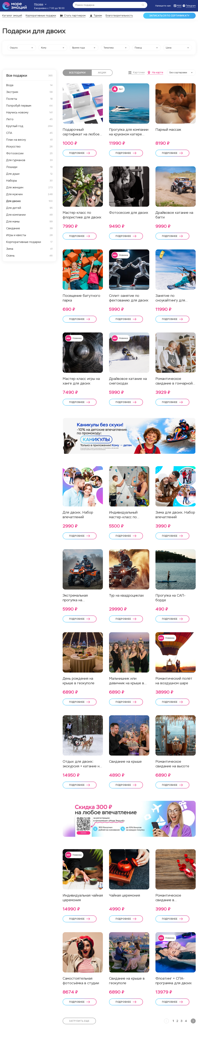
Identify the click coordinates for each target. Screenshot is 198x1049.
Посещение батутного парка (81, 298)
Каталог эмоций (12, 15)
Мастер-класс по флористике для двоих (82, 215)
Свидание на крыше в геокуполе (127, 980)
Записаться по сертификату (169, 15)
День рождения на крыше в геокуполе (78, 680)
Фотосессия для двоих (128, 212)
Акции (102, 72)
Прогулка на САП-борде (170, 597)
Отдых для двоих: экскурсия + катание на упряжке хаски (82, 764)
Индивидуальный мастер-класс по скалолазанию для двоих (124, 514)
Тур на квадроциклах (126, 595)
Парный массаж (168, 129)
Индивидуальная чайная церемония (83, 897)
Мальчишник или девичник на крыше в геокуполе (126, 681)
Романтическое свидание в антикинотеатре (169, 897)
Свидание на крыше (125, 761)
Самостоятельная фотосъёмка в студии (81, 980)
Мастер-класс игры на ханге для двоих (81, 381)
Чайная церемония (124, 895)
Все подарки (77, 72)
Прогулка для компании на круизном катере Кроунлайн (128, 132)
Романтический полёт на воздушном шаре (173, 680)
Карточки (136, 72)
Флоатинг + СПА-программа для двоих (173, 980)
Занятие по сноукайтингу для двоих (170, 298)
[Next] (193, 1020)
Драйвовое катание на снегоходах (128, 381)
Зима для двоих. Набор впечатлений (175, 514)
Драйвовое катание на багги (174, 215)
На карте (155, 72)
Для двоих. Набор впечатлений (78, 514)
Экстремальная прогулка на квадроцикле (75, 598)
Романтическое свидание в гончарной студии (174, 381)
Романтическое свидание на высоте (172, 763)
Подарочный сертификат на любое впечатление (81, 132)
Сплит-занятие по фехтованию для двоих (128, 298)
